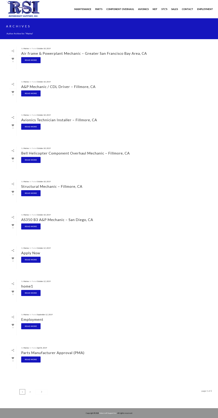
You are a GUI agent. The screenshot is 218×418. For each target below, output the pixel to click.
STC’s (164, 9)
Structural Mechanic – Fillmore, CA (51, 186)
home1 (27, 286)
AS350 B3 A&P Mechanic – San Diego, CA (57, 219)
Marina (26, 48)
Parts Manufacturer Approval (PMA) (52, 352)
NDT (155, 9)
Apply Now (30, 253)
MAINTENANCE (82, 9)
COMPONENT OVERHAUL (120, 9)
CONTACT (187, 9)
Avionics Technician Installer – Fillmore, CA (59, 120)
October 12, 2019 (44, 248)
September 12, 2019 (45, 314)
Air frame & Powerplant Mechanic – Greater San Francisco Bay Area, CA (84, 53)
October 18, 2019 (44, 48)
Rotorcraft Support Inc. (108, 413)
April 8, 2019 (42, 348)
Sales (174, 9)
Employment (205, 9)
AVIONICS (143, 9)
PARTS (98, 9)
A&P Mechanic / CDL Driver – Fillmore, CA (58, 86)
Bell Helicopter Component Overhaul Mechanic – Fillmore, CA (75, 153)
